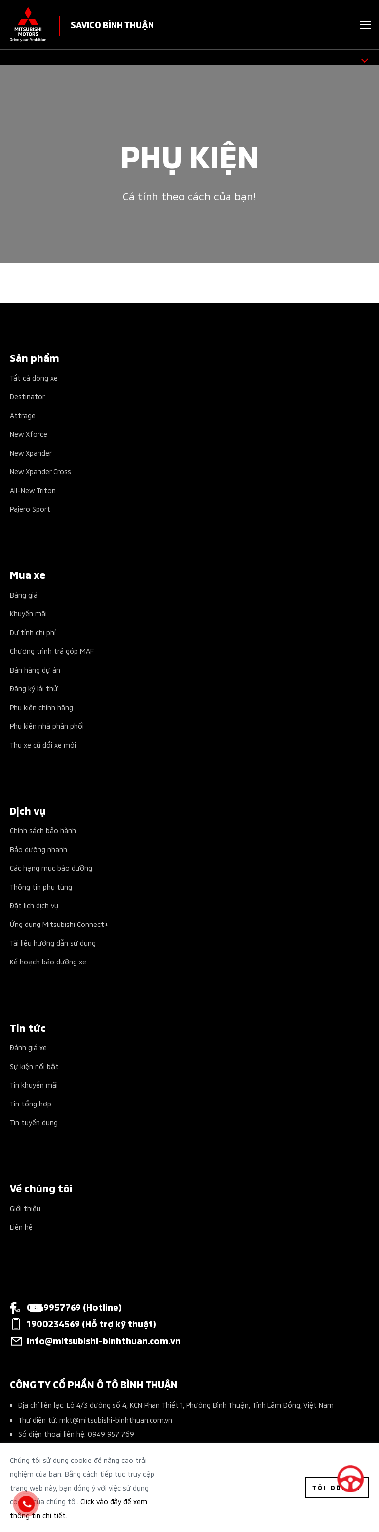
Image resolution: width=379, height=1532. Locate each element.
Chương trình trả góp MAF (52, 650)
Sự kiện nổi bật (34, 1065)
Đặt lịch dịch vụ (34, 905)
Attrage (23, 415)
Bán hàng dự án (35, 669)
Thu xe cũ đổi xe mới (43, 744)
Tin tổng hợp (30, 1103)
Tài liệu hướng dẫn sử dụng (53, 942)
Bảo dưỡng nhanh (38, 849)
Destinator (27, 396)
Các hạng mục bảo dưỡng (51, 867)
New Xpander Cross (40, 471)
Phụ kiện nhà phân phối (47, 725)
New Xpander (31, 452)
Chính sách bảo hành (43, 830)
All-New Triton (33, 490)
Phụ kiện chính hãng (41, 707)
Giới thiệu (25, 1207)
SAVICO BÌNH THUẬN (112, 24)
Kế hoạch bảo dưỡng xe (48, 961)
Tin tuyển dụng (34, 1122)
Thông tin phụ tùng (41, 886)
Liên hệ (21, 1226)
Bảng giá (24, 594)
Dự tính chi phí (33, 632)
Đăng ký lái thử (34, 688)
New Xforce (28, 433)
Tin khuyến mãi (34, 1084)
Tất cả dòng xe (34, 377)
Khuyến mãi (28, 613)
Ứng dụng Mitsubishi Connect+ (59, 923)
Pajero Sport (30, 508)
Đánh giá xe (28, 1047)
